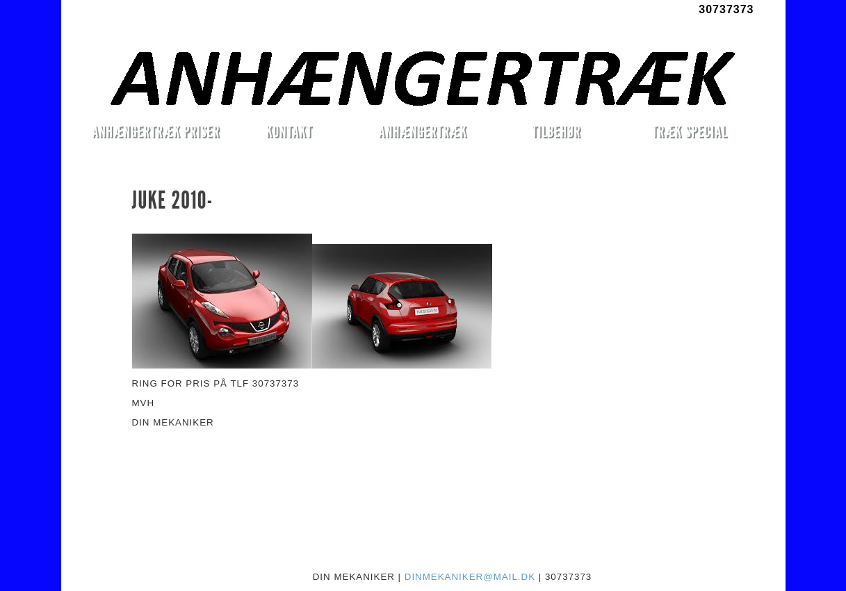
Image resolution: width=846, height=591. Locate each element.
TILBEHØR (556, 131)
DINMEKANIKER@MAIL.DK (470, 577)
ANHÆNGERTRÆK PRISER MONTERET (156, 133)
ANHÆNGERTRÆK (422, 131)
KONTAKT (289, 131)
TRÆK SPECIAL (690, 131)
